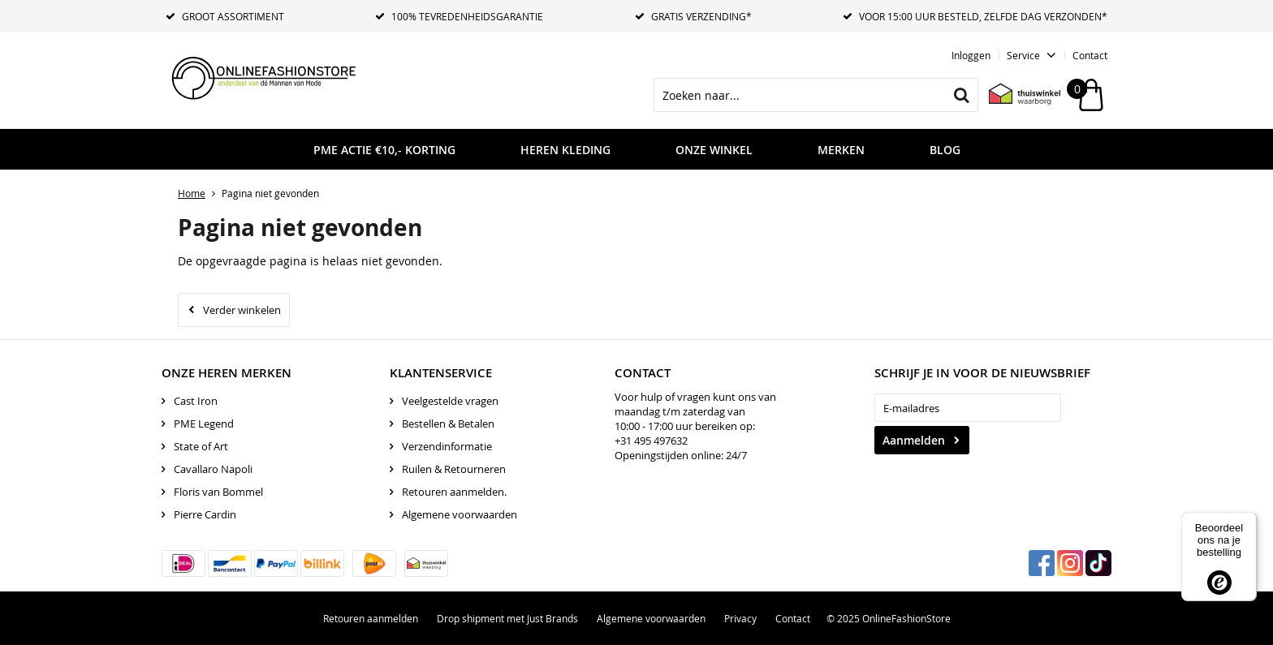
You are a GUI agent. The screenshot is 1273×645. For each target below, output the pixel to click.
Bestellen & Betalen (448, 423)
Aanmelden (913, 440)
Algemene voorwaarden (459, 514)
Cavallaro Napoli (213, 469)
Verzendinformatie (447, 446)
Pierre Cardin (205, 514)
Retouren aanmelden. (454, 491)
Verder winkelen (242, 310)
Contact (1089, 55)
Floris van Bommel (218, 491)
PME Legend (204, 423)
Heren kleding (565, 149)
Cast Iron (196, 400)
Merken (841, 149)
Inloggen (971, 55)
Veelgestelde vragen (450, 400)
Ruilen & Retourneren (454, 469)
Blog (945, 149)
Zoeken (961, 95)
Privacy (740, 618)
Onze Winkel (714, 149)
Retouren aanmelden (370, 618)
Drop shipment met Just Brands (507, 618)
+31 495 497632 (651, 440)
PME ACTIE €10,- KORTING (384, 149)
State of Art (201, 446)
